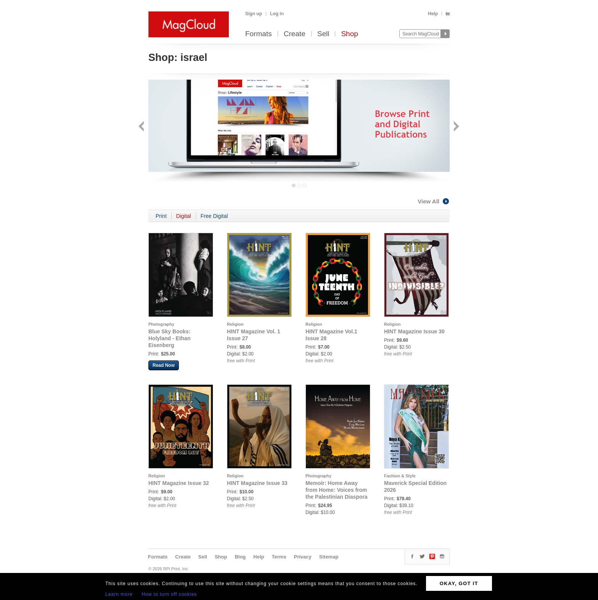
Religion (235, 324)
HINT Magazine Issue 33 (257, 483)
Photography (161, 324)
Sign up (253, 13)
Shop (349, 34)
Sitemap (329, 557)
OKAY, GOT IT (459, 583)
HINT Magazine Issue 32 (178, 483)
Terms (279, 557)
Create (294, 34)
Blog (240, 557)
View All (434, 201)
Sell (323, 34)
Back (142, 127)
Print (161, 216)
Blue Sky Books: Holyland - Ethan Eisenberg (169, 338)
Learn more (118, 594)
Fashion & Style (400, 476)
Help (433, 13)
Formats (258, 34)
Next (455, 127)
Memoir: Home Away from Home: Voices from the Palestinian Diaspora (336, 490)
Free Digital (214, 216)
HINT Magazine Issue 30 (414, 331)
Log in (277, 13)
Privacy (303, 557)
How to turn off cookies (169, 594)
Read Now (164, 365)
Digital (183, 216)
